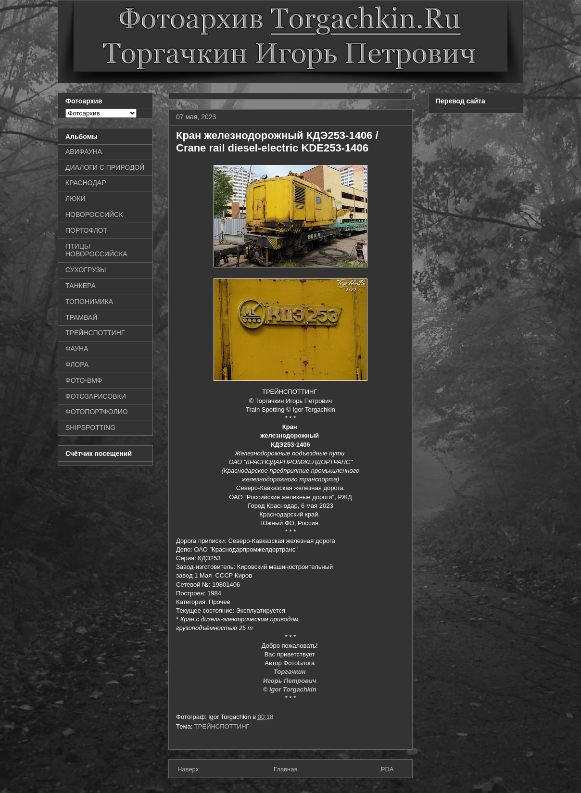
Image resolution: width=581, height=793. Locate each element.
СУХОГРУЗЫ (85, 270)
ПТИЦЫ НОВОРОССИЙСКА (96, 250)
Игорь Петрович (290, 680)
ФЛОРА (76, 364)
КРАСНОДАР (85, 183)
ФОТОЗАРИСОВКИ (95, 396)
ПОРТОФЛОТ (86, 230)
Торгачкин (290, 671)
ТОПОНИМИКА (89, 301)
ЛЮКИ (75, 198)
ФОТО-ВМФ (83, 380)
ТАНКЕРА (80, 286)
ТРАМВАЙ (81, 317)
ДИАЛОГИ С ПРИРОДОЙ (104, 167)
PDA (387, 769)
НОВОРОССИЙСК (94, 214)
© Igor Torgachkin (290, 689)
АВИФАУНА (83, 151)
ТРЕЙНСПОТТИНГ (222, 726)
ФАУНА (76, 348)
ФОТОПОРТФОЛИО (96, 411)
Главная (285, 769)
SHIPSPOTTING (90, 427)
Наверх (188, 769)
